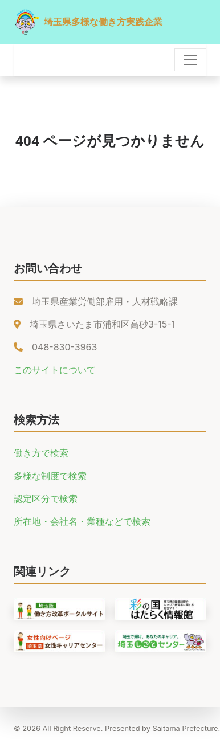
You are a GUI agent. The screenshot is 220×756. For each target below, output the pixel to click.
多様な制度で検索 (50, 475)
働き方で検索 (41, 453)
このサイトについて (55, 369)
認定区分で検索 (46, 498)
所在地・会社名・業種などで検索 (82, 521)
